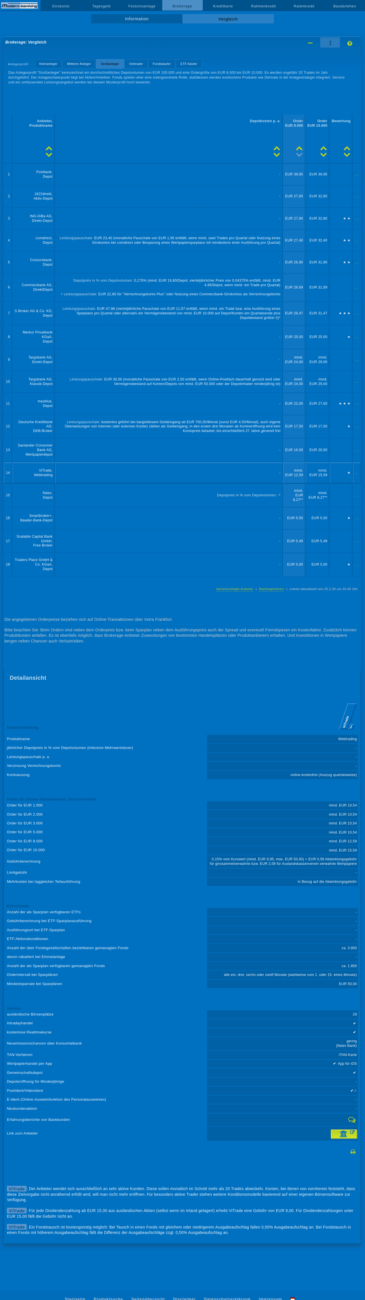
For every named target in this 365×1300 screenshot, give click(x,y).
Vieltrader (136, 63)
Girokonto (61, 6)
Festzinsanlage (142, 6)
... (357, 174)
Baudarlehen (344, 6)
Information (137, 19)
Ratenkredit (304, 6)
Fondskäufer (162, 63)
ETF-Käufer (189, 63)
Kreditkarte (223, 6)
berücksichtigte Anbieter (235, 589)
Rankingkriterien (271, 589)
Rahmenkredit (263, 6)
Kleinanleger (48, 63)
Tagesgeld (101, 6)
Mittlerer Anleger (79, 63)
